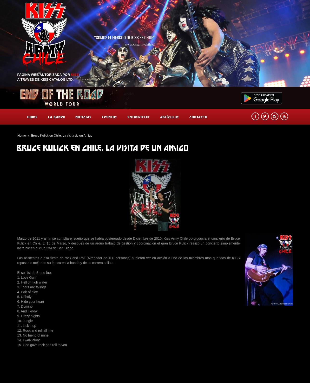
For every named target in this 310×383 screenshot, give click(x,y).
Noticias (83, 117)
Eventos (109, 117)
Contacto (198, 117)
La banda (56, 117)
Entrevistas (138, 117)
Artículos (169, 117)
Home (32, 117)
